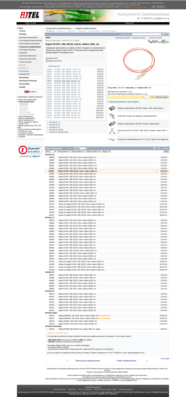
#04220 (51, 264)
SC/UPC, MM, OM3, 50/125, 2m (67, 90)
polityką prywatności (139, 7)
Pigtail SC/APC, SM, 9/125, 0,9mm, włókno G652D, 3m (77, 163)
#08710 (51, 316)
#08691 (51, 171)
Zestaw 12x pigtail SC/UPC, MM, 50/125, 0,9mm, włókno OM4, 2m (81, 215)
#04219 (51, 261)
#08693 (51, 176)
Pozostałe (21, 136)
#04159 (51, 248)
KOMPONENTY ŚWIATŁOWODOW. (30, 97)
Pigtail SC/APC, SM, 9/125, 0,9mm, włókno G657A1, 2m (78, 168)
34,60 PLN (163, 209)
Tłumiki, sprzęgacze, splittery (27, 122)
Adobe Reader (123, 372)
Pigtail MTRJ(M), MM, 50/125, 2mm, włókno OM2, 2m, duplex (79, 329)
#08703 (51, 294)
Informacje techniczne (28, 81)
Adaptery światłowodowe (26, 118)
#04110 (51, 321)
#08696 (51, 289)
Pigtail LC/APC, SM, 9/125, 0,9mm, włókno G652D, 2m (77, 223)
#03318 (51, 329)
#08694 (51, 283)
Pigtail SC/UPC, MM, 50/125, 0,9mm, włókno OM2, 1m (78, 171)
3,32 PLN (164, 176)
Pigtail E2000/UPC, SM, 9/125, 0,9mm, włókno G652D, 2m (79, 318)
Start (21, 28)
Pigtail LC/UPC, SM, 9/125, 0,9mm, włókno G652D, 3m (77, 259)
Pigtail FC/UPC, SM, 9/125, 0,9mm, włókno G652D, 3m (77, 289)
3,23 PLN (164, 278)
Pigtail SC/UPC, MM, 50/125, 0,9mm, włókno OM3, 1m (77, 179)
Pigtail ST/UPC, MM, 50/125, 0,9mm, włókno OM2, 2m (77, 297)
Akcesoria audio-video (28, 59)
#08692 (51, 174)
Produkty (22, 34)
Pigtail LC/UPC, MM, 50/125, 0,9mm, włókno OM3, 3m (77, 242)
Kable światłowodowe (126, 361)
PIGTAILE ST (82, 31)
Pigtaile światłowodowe (25, 101)
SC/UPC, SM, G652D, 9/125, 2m (67, 104)
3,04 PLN (164, 160)
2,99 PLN (164, 165)
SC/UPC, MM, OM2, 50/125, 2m (67, 83)
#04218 (51, 270)
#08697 (51, 275)
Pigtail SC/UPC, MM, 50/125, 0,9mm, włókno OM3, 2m (77, 182)
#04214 (51, 207)
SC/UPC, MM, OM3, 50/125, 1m (67, 88)
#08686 (51, 198)
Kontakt (22, 87)
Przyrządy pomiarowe (28, 50)
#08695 (51, 286)
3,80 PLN (164, 185)
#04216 (51, 212)
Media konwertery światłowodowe (29, 129)
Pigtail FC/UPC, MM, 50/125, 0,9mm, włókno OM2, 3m (77, 280)
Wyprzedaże (24, 71)
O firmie (22, 31)
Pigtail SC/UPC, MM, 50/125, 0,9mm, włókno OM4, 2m (77, 190)
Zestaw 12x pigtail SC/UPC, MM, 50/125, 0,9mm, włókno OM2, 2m (81, 209)
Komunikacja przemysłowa (29, 43)
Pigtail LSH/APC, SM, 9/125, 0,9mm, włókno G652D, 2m (78, 321)
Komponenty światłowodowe (30, 47)
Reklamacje (72, 389)
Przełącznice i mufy (24, 131)
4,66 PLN (164, 190)
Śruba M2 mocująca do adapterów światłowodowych (137, 116)
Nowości (23, 65)
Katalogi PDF (25, 74)
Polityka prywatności (126, 389)
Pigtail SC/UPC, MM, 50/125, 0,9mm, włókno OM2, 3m (77, 176)
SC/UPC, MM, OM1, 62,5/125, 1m (68, 99)
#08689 (51, 160)
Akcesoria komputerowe (28, 37)
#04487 (51, 182)
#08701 (51, 308)
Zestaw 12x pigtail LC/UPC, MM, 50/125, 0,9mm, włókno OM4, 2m (81, 267)
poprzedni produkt (123, 38)
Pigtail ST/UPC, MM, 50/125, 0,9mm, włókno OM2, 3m (77, 299)
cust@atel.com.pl (161, 18)
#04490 (51, 242)
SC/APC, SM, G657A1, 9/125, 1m (68, 76)
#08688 (51, 157)
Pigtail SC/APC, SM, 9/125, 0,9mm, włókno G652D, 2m (77, 160)
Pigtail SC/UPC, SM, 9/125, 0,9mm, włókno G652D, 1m (77, 196)
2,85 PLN (163, 171)
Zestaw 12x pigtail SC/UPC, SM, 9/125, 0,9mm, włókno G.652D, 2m (82, 207)
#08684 (51, 234)
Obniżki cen (24, 68)
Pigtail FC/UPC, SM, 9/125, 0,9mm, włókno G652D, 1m (77, 283)
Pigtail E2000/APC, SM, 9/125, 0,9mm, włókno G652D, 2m (78, 316)
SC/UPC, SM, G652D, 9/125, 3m (67, 106)
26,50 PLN (163, 316)
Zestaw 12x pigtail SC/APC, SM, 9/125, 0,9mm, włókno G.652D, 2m (82, 204)
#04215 (51, 209)
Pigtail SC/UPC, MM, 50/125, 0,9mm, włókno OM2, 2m (77, 174)
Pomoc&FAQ (24, 84)
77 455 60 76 (146, 18)
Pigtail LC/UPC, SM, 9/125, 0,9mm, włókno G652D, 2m (77, 256)
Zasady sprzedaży (60, 389)
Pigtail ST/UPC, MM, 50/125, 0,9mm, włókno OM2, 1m (77, 294)
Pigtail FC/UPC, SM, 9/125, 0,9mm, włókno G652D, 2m (77, 286)
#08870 (51, 237)
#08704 (51, 297)
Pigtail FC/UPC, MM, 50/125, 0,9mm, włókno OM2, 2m (77, 278)
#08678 (51, 259)
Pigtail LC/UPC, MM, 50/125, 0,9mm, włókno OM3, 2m (77, 239)
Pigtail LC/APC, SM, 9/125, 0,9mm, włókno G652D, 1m (77, 220)
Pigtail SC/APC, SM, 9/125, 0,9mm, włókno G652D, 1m (77, 157)
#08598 (51, 168)
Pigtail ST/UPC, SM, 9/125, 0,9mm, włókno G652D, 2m (77, 308)
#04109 (51, 324)
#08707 (51, 318)
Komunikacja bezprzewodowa (31, 40)
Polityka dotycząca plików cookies (105, 389)
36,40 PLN (163, 270)
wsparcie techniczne (55, 61)
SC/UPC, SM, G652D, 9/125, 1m (67, 101)
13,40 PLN (163, 321)
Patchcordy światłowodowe (88, 361)
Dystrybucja (24, 77)
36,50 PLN (163, 207)
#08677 (51, 256)
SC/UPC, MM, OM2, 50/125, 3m (67, 85)
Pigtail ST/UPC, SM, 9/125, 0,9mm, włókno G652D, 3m (77, 310)
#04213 (51, 204)
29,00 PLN (163, 318)
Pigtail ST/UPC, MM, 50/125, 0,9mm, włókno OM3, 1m (77, 302)
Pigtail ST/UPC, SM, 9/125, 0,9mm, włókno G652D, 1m (77, 305)
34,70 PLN (163, 212)
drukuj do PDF (53, 58)
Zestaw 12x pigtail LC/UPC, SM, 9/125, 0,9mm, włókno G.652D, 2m (81, 270)
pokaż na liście (155, 38)
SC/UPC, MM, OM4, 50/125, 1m (67, 94)
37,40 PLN (163, 204)
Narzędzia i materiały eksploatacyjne (30, 135)
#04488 (51, 185)
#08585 (51, 250)
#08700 (51, 305)
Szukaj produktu (26, 62)
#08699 (51, 280)
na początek (165, 358)
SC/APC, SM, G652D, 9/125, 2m (67, 72)
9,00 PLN (164, 329)
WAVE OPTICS (67, 40)
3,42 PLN (164, 182)
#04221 (51, 267)
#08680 (51, 223)
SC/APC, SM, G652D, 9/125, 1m (67, 69)
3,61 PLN (164, 187)
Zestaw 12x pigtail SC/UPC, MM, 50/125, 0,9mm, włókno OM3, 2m (81, 212)
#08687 (51, 201)
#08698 (51, 278)
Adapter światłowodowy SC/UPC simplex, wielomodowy (138, 124)
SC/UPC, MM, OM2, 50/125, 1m (67, 81)
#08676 (51, 253)
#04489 (51, 239)
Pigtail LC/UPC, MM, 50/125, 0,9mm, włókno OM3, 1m (77, 237)
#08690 (51, 163)
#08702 (51, 310)
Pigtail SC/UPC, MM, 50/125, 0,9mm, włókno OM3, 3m (77, 185)
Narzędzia (23, 53)
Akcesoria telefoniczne (28, 56)
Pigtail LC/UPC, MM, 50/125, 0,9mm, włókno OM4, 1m (77, 245)
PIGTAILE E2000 (94, 31)
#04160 (51, 190)
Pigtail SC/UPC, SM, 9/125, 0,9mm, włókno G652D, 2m (77, 198)
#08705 (51, 299)
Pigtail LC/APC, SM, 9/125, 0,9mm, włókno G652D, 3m (77, 226)
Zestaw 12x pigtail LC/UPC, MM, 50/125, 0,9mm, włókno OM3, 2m (81, 264)
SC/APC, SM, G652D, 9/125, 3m (67, 74)
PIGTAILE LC (61, 31)
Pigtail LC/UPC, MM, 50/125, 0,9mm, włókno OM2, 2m (77, 231)
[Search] (147, 34)
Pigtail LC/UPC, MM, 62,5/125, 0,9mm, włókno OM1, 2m (78, 250)
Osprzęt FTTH (22, 124)
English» (33, 92)
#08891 (51, 165)
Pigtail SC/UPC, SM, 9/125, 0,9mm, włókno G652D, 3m (77, 201)
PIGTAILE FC (72, 31)
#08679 (51, 220)
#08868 (51, 179)
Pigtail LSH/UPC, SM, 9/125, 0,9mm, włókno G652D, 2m (78, 324)
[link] (30, 151)
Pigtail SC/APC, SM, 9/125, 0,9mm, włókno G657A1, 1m (78, 165)
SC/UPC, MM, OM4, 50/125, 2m (67, 97)
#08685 (51, 196)
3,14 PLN (164, 163)
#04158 (51, 187)
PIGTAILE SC (50, 31)
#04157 (51, 245)
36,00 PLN (163, 215)
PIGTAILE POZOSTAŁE (109, 31)
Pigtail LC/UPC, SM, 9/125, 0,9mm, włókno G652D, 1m (77, 253)
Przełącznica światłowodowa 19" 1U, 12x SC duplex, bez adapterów (143, 139)
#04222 (51, 302)
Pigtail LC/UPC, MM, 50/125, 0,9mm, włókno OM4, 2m (77, 248)
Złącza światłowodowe (25, 120)
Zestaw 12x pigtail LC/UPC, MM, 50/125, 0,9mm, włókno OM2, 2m (81, 261)
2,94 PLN (164, 157)
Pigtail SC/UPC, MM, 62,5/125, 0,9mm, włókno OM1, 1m (78, 193)
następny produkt (138, 38)
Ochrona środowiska (85, 389)
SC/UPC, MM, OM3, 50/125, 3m (67, 92)
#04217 (51, 215)
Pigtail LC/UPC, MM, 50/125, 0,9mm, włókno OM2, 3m (77, 234)
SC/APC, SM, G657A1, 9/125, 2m (68, 78)
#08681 (51, 226)
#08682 (51, 228)
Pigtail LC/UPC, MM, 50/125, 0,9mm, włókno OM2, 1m (77, 228)
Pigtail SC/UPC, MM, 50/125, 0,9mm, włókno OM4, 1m (77, 187)
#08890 (51, 193)
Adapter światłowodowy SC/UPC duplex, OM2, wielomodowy (140, 108)
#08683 (51, 231)
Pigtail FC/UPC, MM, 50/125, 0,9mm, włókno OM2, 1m (77, 275)
